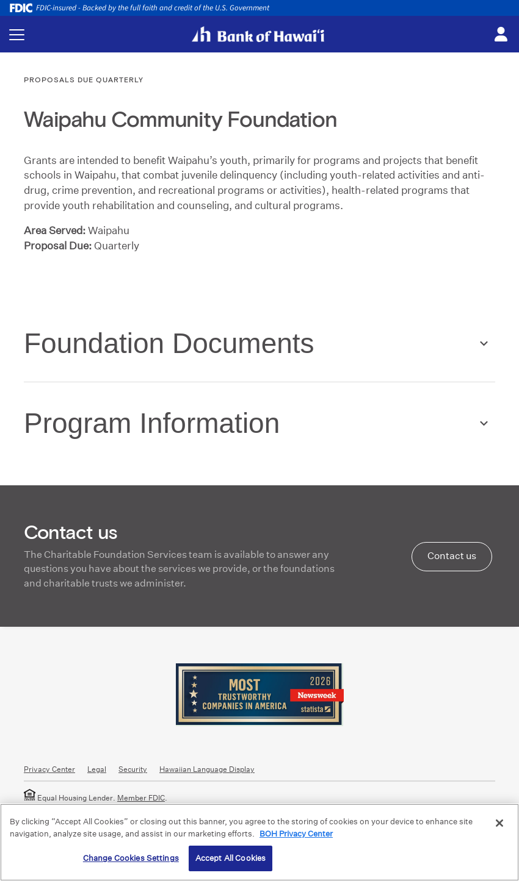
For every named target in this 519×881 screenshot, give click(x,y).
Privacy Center (49, 769)
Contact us (451, 556)
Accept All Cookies (230, 858)
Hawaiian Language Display (207, 769)
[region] (259, 842)
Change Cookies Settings (131, 858)
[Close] (499, 823)
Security (132, 769)
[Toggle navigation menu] (16, 34)
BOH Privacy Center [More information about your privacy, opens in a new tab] (296, 834)
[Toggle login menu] (501, 35)
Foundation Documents (169, 343)
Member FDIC (141, 798)
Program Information (152, 423)
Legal (96, 769)
